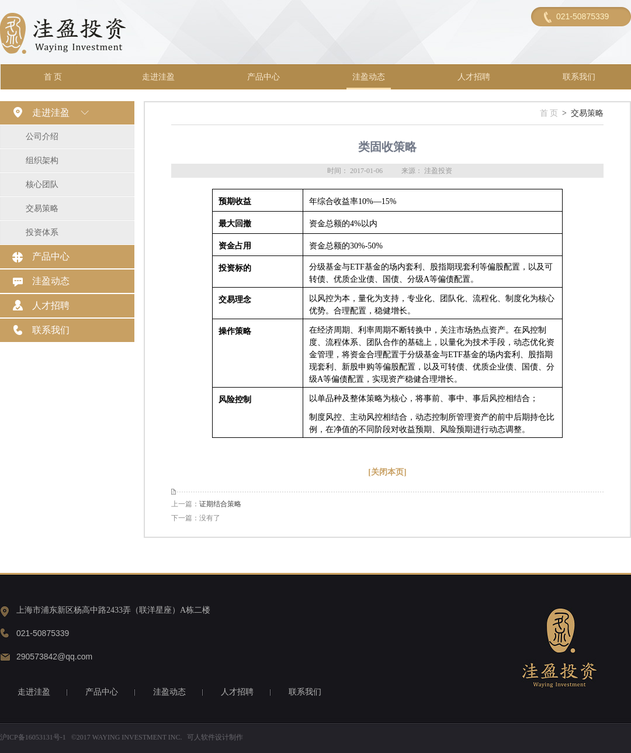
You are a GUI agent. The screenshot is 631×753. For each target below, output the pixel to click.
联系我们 (579, 76)
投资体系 (42, 232)
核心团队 (42, 184)
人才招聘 (473, 76)
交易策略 (42, 208)
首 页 (53, 76)
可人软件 (201, 737)
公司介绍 (42, 136)
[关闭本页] (387, 472)
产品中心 (263, 76)
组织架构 (42, 160)
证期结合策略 (220, 504)
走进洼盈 (158, 76)
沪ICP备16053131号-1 (33, 737)
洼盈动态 (368, 76)
